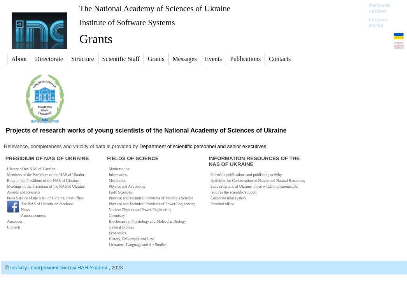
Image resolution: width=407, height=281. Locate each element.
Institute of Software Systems (127, 22)
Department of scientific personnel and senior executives (202, 146)
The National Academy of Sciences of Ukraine (154, 8)
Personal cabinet (379, 8)
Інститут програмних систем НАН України (59, 268)
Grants (95, 39)
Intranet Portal (378, 22)
